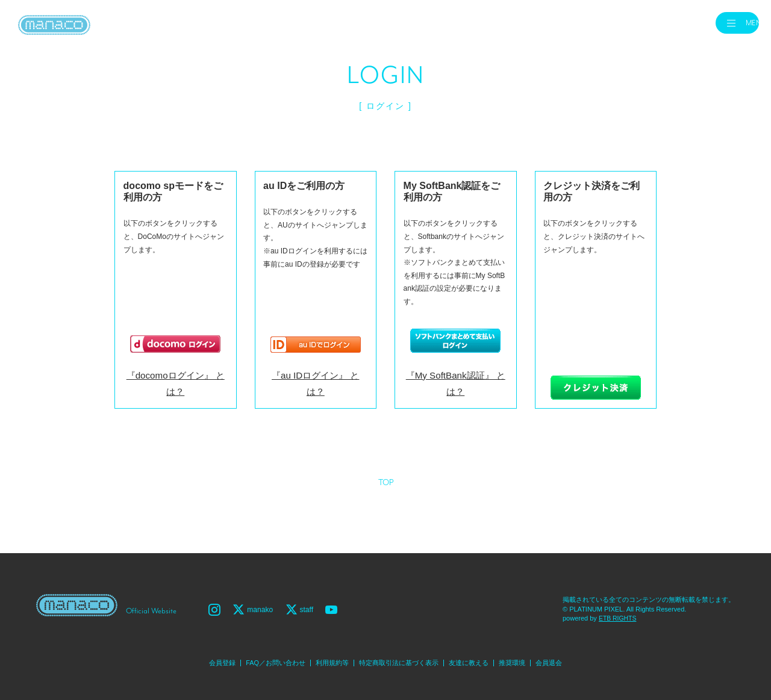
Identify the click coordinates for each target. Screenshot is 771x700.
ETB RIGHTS (618, 615)
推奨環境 (521, 660)
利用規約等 (328, 660)
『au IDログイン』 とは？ (315, 389)
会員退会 (560, 660)
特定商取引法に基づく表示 (400, 660)
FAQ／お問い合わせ (267, 660)
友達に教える (475, 660)
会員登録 (210, 660)
